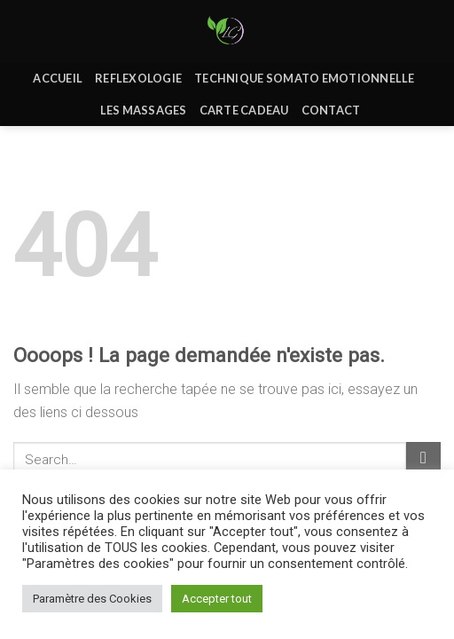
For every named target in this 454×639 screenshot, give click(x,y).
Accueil (57, 78)
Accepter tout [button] (217, 598)
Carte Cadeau (244, 110)
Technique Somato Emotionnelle (304, 78)
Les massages (143, 110)
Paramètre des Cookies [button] (92, 598)
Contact (331, 110)
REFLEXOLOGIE (138, 78)
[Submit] (423, 459)
